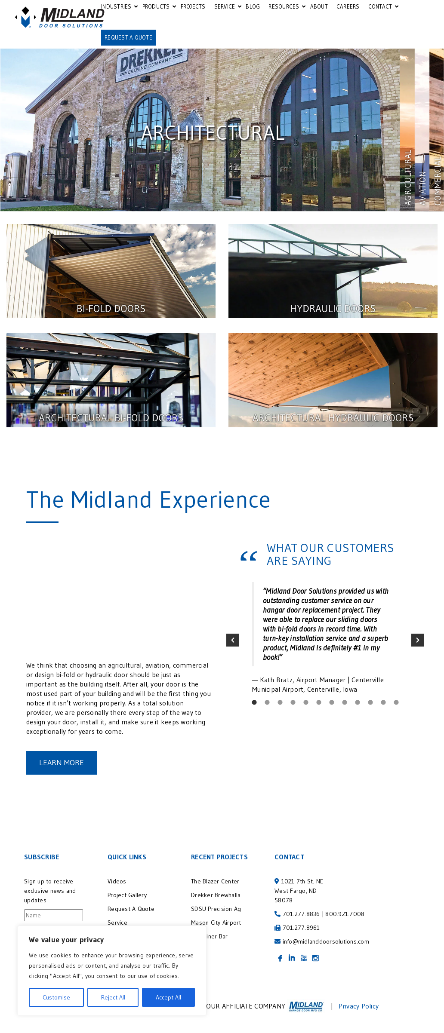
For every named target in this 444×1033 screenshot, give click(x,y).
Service (117, 922)
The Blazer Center (215, 881)
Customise (56, 997)
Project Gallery (127, 895)
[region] (112, 971)
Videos (117, 881)
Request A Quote (131, 909)
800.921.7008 (344, 914)
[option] (325, 638)
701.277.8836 (301, 914)
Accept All (168, 997)
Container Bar (209, 936)
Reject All (113, 997)
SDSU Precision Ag (217, 909)
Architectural (212, 132)
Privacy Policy (359, 1006)
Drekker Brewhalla (215, 895)
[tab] (254, 702)
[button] (232, 640)
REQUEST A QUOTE (128, 37)
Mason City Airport (216, 922)
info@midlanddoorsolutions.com (326, 941)
